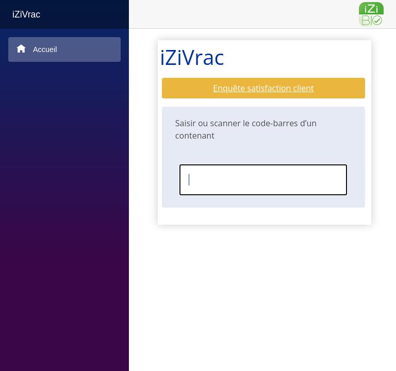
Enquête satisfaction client (263, 88)
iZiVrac (26, 14)
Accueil (36, 49)
